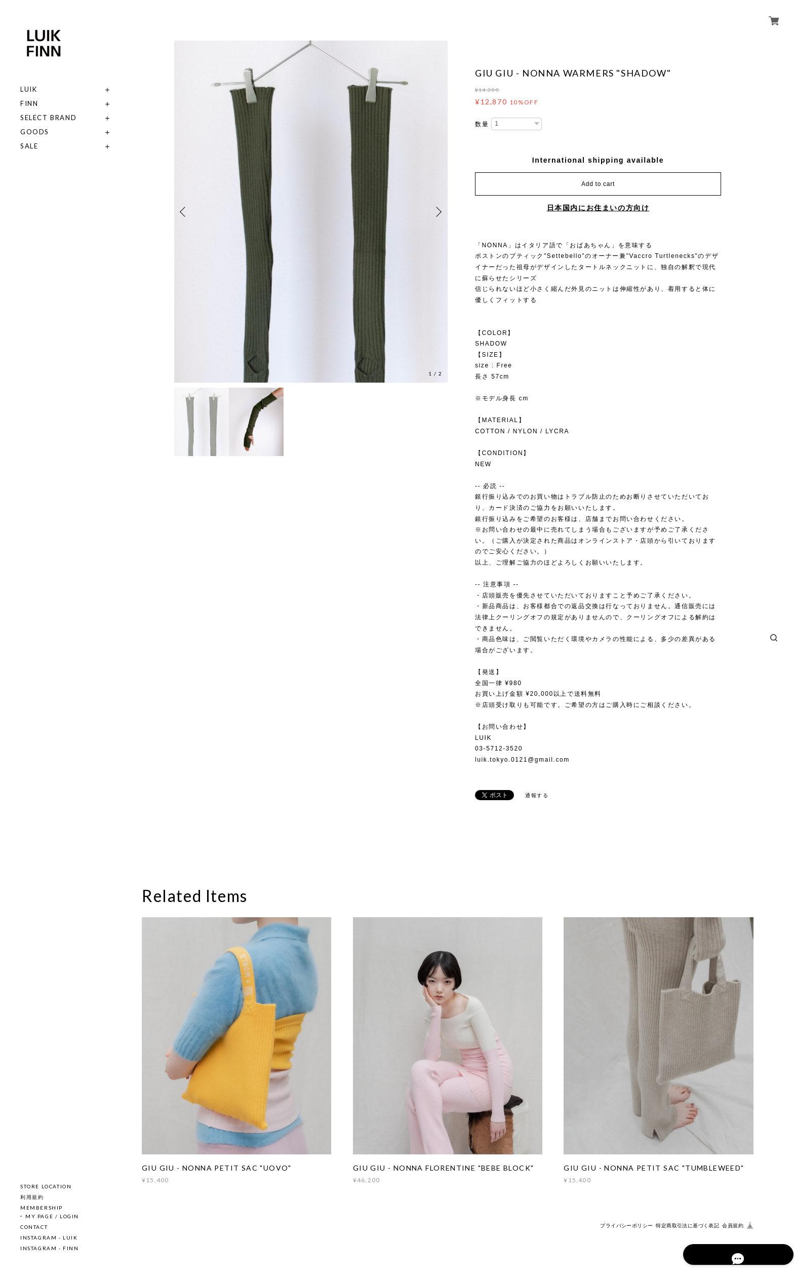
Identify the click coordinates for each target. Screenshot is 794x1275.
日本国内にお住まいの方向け (598, 208)
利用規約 (32, 1197)
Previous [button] (184, 212)
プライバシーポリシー (626, 1225)
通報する (536, 795)
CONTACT (34, 1227)
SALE (29, 146)
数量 (482, 124)
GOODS (34, 132)
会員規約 (732, 1225)
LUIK (28, 89)
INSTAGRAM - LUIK (49, 1237)
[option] (311, 212)
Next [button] (437, 212)
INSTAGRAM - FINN (49, 1248)
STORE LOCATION (45, 1186)
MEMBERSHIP (41, 1208)
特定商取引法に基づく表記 (687, 1225)
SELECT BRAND (48, 118)
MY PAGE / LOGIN (52, 1216)
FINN (29, 103)
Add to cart (598, 184)
